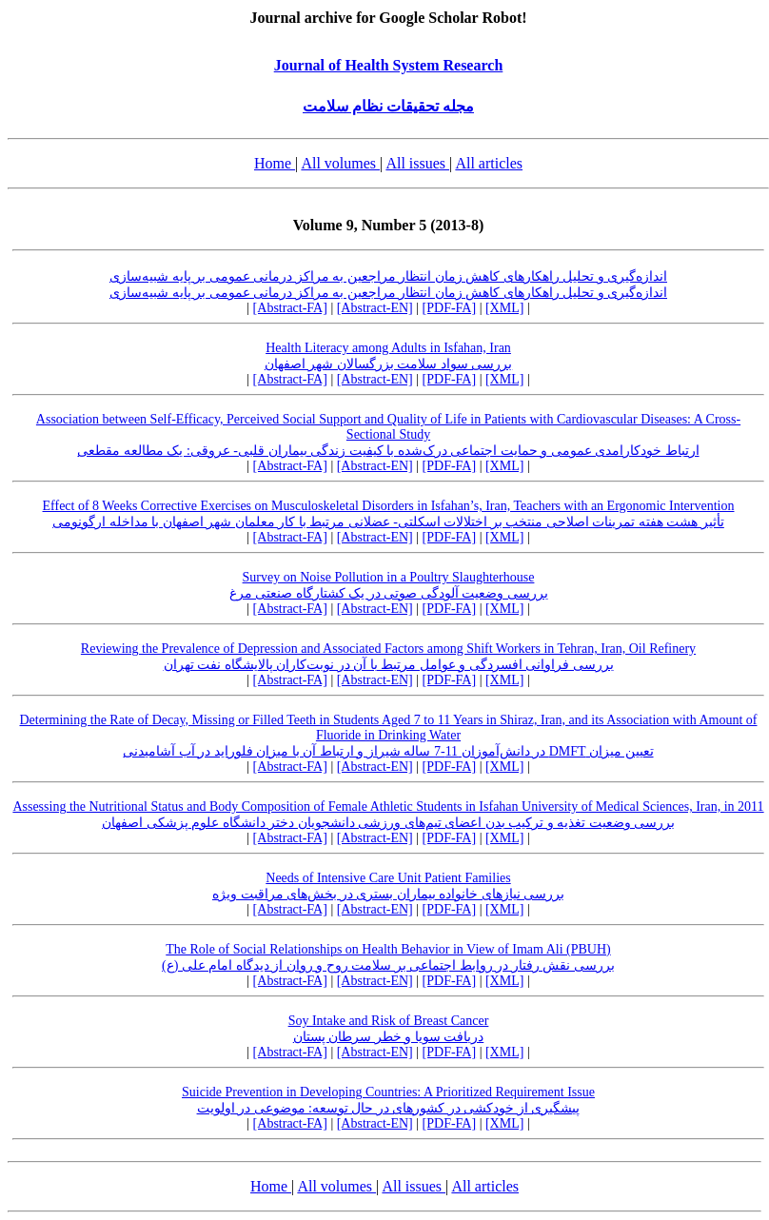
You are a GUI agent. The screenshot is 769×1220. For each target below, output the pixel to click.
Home (274, 163)
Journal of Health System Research (388, 65)
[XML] (504, 308)
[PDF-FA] (450, 308)
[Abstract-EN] (375, 308)
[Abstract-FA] (290, 308)
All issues (417, 163)
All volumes (340, 163)
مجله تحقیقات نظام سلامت (388, 106)
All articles (489, 163)
